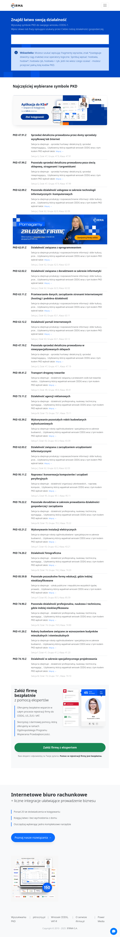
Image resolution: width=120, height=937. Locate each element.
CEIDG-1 (63, 25)
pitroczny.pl (39, 917)
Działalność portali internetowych (51, 321)
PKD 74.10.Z (19, 658)
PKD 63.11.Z (19, 294)
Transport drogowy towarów (48, 372)
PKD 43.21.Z (19, 529)
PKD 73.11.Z (19, 396)
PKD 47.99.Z (19, 162)
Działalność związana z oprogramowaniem (56, 247)
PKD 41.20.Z (19, 631)
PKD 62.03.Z (19, 447)
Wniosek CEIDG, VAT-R (59, 919)
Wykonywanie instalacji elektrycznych (53, 529)
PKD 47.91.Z (19, 135)
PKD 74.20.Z (19, 553)
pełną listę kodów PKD (42, 65)
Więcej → (60, 151)
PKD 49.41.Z (19, 372)
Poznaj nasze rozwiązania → (33, 837)
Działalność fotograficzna (46, 553)
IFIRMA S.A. (72, 928)
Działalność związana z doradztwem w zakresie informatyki (66, 271)
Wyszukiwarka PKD (18, 919)
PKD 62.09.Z (19, 190)
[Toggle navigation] (105, 5)
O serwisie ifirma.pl (81, 919)
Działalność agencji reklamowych (50, 396)
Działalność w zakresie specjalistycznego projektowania (64, 658)
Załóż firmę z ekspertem (60, 747)
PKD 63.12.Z (19, 321)
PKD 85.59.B (20, 576)
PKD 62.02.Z (19, 271)
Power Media (101, 919)
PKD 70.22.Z (19, 502)
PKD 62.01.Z (19, 247)
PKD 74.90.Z (19, 604)
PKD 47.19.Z (19, 345)
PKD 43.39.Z (19, 419)
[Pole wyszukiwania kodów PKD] (60, 39)
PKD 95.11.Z (19, 474)
